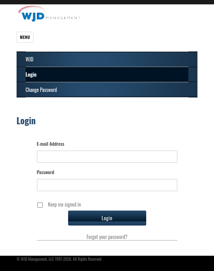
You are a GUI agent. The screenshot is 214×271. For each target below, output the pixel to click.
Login (31, 74)
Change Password (41, 89)
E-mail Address (50, 143)
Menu (25, 37)
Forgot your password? (107, 236)
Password (45, 172)
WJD (29, 59)
